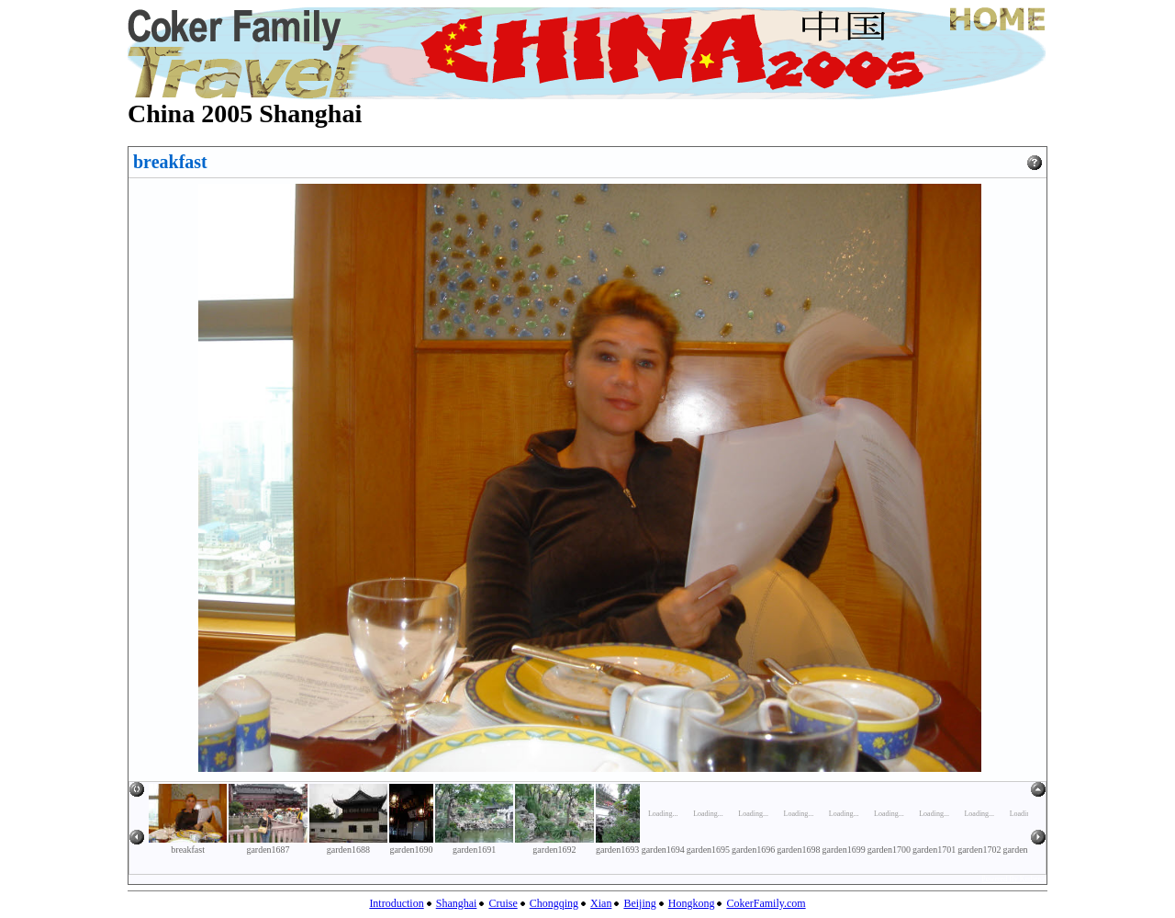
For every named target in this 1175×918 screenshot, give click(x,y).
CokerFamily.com (765, 903)
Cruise (502, 903)
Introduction (396, 903)
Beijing (639, 903)
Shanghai (456, 903)
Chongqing (554, 903)
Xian (600, 903)
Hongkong (691, 903)
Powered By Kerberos (1013, 879)
